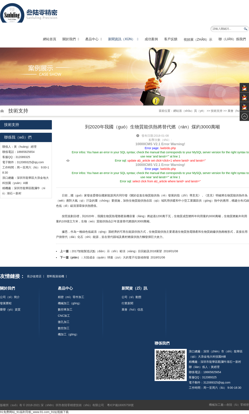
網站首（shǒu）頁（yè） (189, 110)
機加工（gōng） (68, 334)
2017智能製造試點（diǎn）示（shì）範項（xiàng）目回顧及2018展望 (117, 251)
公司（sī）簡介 (10, 297)
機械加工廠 (216, 404)
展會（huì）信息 (238, 110)
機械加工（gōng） (70, 303)
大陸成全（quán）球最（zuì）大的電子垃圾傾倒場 (116, 257)
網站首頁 (49, 39)
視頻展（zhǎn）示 (198, 39)
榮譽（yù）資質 (10, 309)
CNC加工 (64, 315)
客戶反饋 (170, 39)
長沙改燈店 (34, 276)
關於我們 (70, 39)
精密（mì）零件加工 (71, 297)
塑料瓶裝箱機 (55, 276)
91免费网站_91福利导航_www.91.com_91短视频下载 (34, 412)
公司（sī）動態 (131, 297)
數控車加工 (65, 309)
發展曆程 (6, 303)
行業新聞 (127, 303)
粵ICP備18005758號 (120, 405)
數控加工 (64, 328)
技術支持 (216, 110)
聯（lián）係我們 (232, 39)
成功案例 (151, 39)
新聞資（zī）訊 (134, 288)
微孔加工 (64, 322)
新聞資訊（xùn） (123, 39)
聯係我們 (162, 343)
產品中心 (93, 39)
